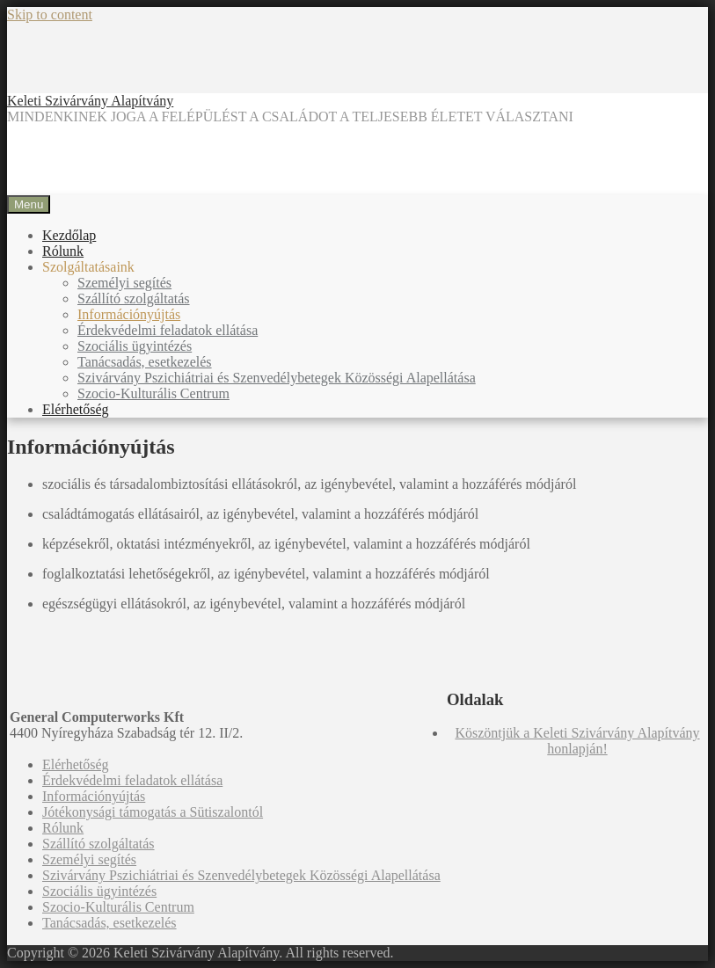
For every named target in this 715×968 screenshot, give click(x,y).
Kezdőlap (69, 235)
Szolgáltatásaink (88, 266)
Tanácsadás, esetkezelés (144, 361)
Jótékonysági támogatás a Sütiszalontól (152, 811)
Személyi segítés (124, 282)
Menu (28, 204)
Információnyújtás (128, 314)
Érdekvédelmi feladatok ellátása (167, 330)
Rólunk (63, 251)
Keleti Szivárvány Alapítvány (90, 100)
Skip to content (49, 14)
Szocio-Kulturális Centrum (153, 393)
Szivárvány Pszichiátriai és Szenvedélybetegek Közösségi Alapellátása (276, 377)
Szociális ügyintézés (134, 345)
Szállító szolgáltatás (133, 298)
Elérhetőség (75, 409)
